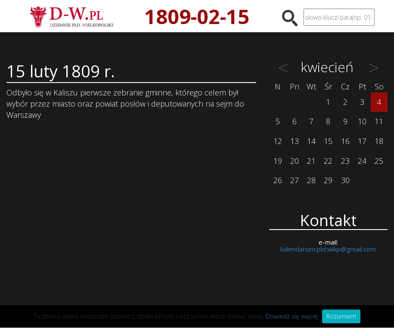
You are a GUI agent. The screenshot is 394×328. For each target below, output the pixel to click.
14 (311, 141)
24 (362, 161)
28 (311, 180)
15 (328, 141)
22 (328, 161)
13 (294, 141)
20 (294, 161)
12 (277, 141)
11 (379, 121)
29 (328, 180)
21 (311, 161)
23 (345, 161)
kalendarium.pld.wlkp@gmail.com (328, 249)
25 (379, 161)
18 (379, 141)
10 (362, 121)
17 (362, 141)
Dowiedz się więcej (292, 316)
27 (294, 180)
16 (345, 141)
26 (277, 180)
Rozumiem (341, 316)
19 (277, 161)
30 (345, 180)
